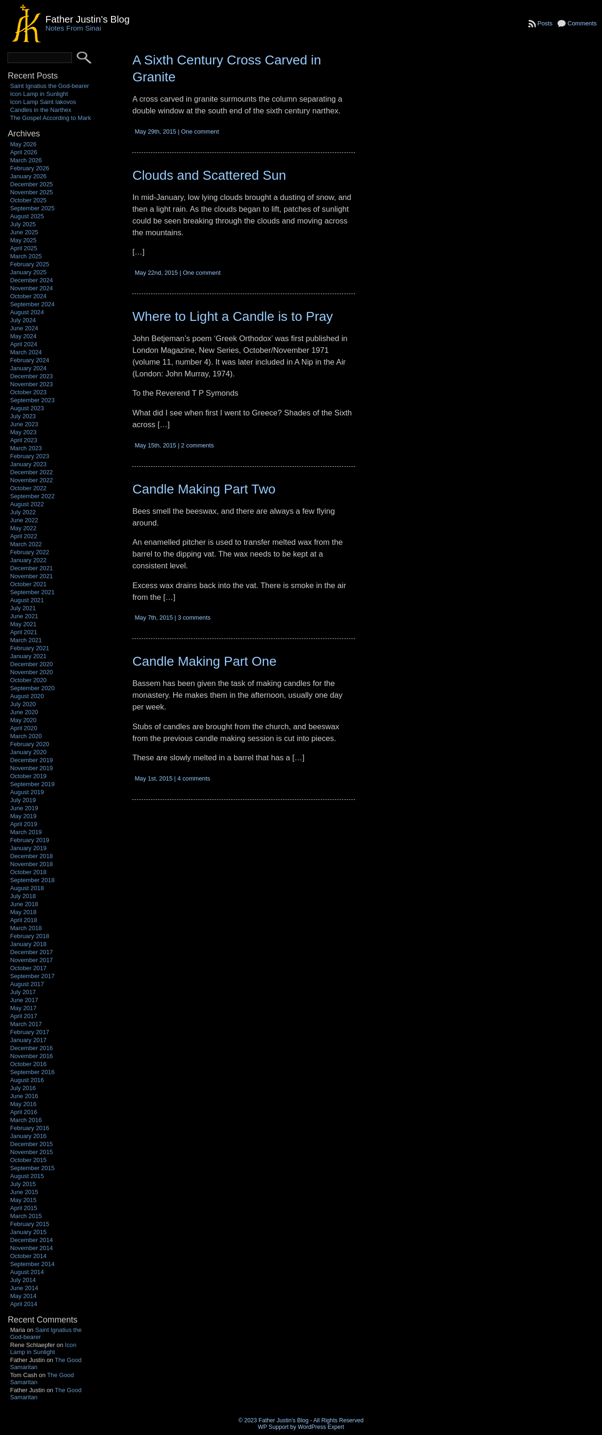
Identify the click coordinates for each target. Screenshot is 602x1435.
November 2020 (31, 672)
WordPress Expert (321, 1427)
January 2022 (28, 560)
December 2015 (31, 1144)
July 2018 (23, 896)
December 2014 (31, 1240)
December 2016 (31, 1048)
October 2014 (28, 1256)
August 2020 (27, 696)
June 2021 (24, 616)
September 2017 (32, 976)
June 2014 (24, 1288)
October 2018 (28, 872)
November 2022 (31, 480)
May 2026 (23, 144)
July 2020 (23, 704)
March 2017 (26, 1024)
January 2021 (28, 656)
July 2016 (23, 1088)
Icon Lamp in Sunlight (39, 93)
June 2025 (24, 232)
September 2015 (32, 1168)
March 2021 (26, 640)
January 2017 (28, 1040)
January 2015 (28, 1232)
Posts (545, 23)
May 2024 (23, 336)
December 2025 (31, 184)
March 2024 (26, 352)
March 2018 (26, 928)
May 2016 (23, 1104)
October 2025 (28, 200)
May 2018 (23, 912)
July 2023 (23, 416)
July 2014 (23, 1280)
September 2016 (32, 1072)
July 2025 (23, 224)
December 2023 (31, 376)
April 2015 (23, 1208)
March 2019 (26, 832)
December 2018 (31, 856)
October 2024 (28, 296)
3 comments (194, 617)
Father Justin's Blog (87, 19)
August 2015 (27, 1176)
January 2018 (28, 944)
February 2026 (29, 168)
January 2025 (28, 272)
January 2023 (28, 464)
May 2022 (23, 528)
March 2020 (26, 736)
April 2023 (23, 440)
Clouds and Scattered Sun (209, 175)
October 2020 (28, 680)
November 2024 (31, 288)
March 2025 (26, 256)
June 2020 (24, 712)
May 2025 (23, 240)
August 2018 (27, 888)
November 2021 (31, 576)
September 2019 (32, 784)
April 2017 (23, 1016)
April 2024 (23, 344)
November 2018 (31, 864)
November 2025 (31, 192)
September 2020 (32, 688)
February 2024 (29, 360)
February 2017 (29, 1032)
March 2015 (26, 1216)
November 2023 (31, 384)
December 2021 (31, 568)
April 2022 (23, 536)
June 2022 (24, 520)
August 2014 (27, 1272)
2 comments (197, 445)
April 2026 (23, 152)
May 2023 (23, 432)
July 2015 (23, 1184)
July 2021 (23, 608)
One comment (200, 131)
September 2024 (32, 304)
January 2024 (28, 368)
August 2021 (27, 600)
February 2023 (29, 456)
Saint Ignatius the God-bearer (49, 85)
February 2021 (29, 648)
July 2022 (23, 512)
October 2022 (28, 488)
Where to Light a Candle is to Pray (232, 316)
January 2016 (28, 1136)
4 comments (193, 778)
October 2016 (28, 1064)
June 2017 (24, 1000)
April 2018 (23, 920)
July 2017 (23, 992)
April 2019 (23, 824)
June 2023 (24, 424)
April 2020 (23, 728)
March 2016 (26, 1120)
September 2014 (32, 1264)
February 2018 (29, 936)
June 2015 (24, 1192)
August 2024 (27, 312)
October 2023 (28, 392)
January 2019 (28, 848)
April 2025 (23, 248)
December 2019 (31, 760)
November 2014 (31, 1248)
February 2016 (29, 1128)
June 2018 (24, 904)
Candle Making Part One (204, 661)
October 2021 (28, 584)
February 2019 (29, 840)
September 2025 (32, 208)
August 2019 (27, 792)
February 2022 (29, 552)
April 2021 (23, 632)
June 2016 (24, 1096)
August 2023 (27, 408)
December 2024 (31, 280)
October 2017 (28, 968)
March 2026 (26, 160)
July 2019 (23, 800)
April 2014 (23, 1303)
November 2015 (31, 1152)
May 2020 (23, 720)
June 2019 (24, 808)
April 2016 (23, 1112)
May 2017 (23, 1008)
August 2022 (27, 504)
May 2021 (23, 624)
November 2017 (31, 960)
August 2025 (27, 216)
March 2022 (26, 544)
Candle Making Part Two (204, 489)
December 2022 (31, 472)
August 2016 (27, 1080)
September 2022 (32, 496)
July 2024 (23, 320)
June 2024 (24, 328)
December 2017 (31, 952)
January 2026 (28, 176)
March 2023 (26, 448)
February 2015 (29, 1224)
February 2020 (29, 744)
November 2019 (31, 768)
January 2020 (28, 752)
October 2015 (28, 1160)
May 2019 (23, 816)
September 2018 (32, 880)
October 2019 (28, 776)
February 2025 (29, 264)
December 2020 (31, 664)
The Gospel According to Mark (50, 117)
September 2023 (32, 400)
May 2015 (23, 1200)
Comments (582, 23)
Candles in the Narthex (40, 109)
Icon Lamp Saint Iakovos (43, 101)
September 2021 (32, 592)
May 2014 (23, 1295)
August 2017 (27, 984)
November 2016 (31, 1056)
